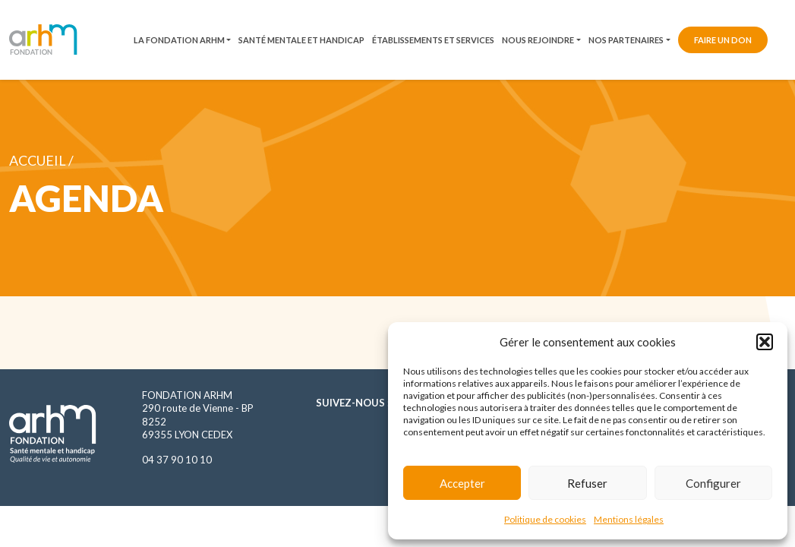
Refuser (587, 483)
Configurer (713, 483)
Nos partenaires (626, 40)
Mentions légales (629, 519)
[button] (764, 341)
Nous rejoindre (538, 40)
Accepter (462, 483)
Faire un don (723, 40)
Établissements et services (433, 40)
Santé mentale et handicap (301, 40)
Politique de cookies (545, 519)
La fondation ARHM (179, 40)
